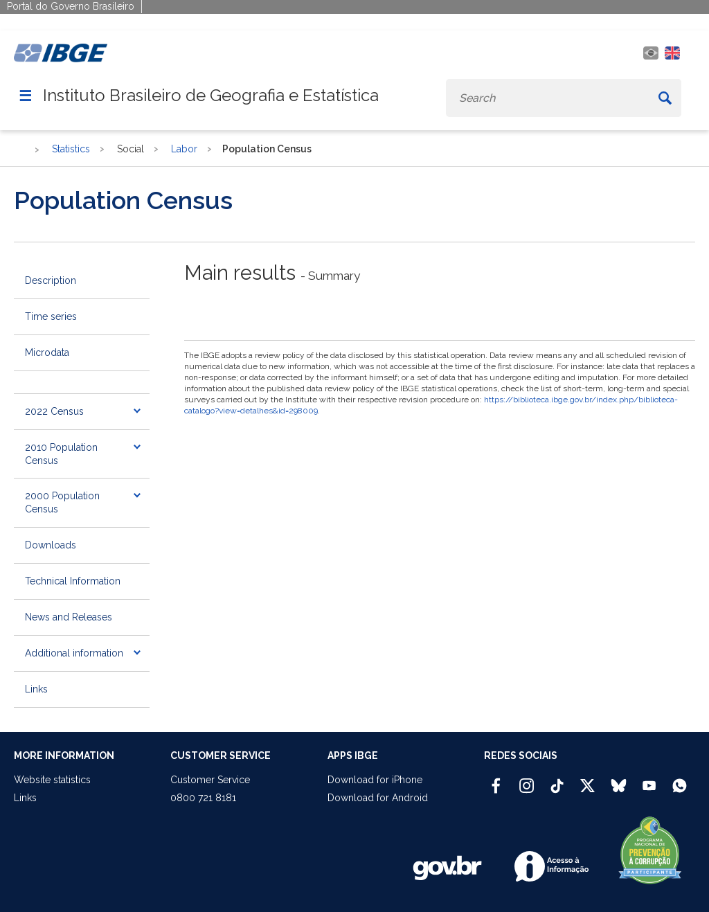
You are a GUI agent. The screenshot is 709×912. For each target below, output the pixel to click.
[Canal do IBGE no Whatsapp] (679, 779)
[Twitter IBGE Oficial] (587, 785)
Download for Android (377, 797)
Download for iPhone (374, 779)
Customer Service (210, 779)
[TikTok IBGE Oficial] (557, 779)
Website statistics (52, 779)
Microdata (47, 352)
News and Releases (68, 617)
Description (50, 280)
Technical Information (72, 581)
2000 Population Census (62, 502)
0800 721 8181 (203, 797)
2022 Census (54, 411)
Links (36, 689)
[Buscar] (664, 98)
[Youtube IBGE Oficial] (649, 779)
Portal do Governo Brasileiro (70, 6)
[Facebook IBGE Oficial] (496, 779)
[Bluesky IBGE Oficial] (619, 779)
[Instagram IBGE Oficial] (526, 779)
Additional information (74, 653)
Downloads (50, 545)
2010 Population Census (61, 454)
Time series (51, 316)
